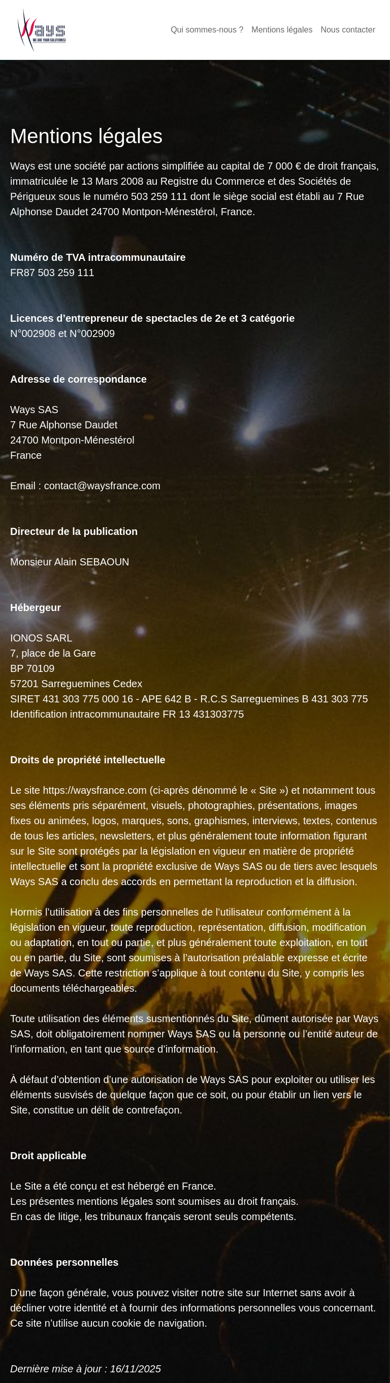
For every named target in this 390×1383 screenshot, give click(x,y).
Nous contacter (347, 29)
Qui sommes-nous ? (207, 29)
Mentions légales (281, 29)
